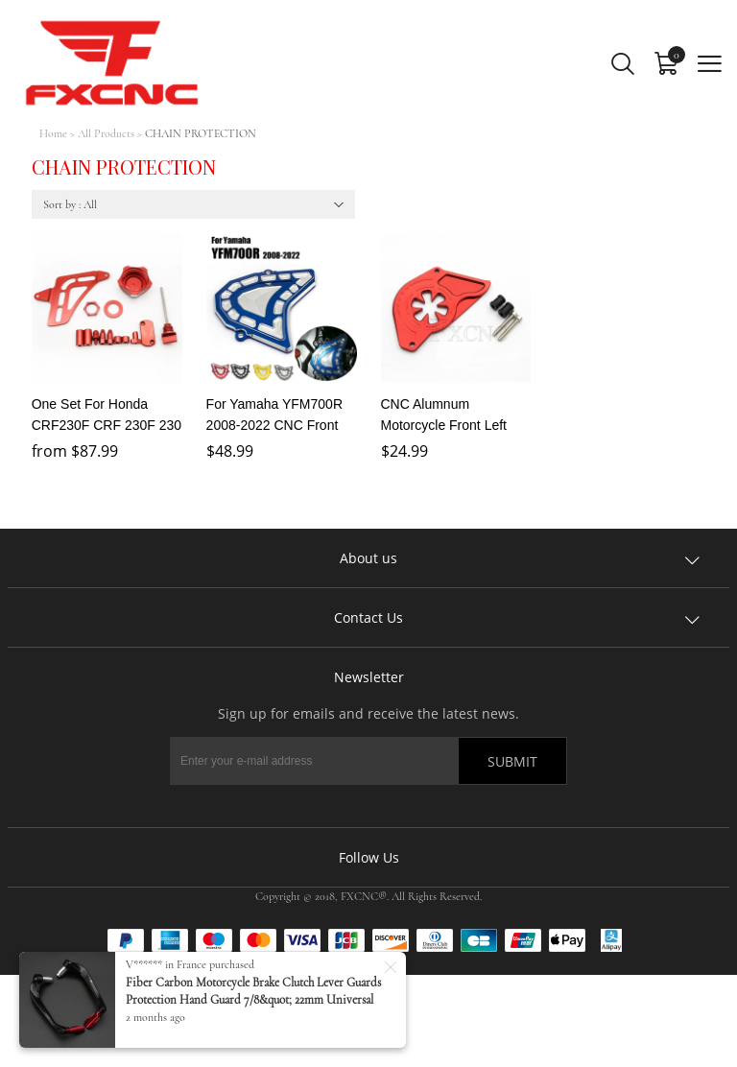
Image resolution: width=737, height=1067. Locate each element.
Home (53, 133)
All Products (106, 133)
